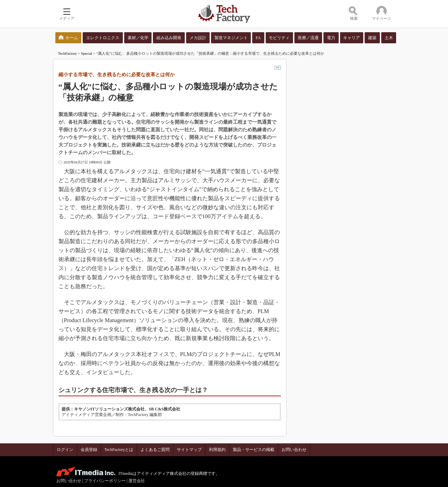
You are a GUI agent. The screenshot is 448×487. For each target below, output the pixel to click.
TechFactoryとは (119, 449)
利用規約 (217, 449)
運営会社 (136, 480)
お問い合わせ (294, 449)
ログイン (65, 449)
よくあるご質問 (155, 449)
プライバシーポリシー (105, 480)
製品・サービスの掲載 (253, 449)
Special (86, 53)
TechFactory (67, 53)
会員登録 (89, 449)
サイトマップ (189, 449)
